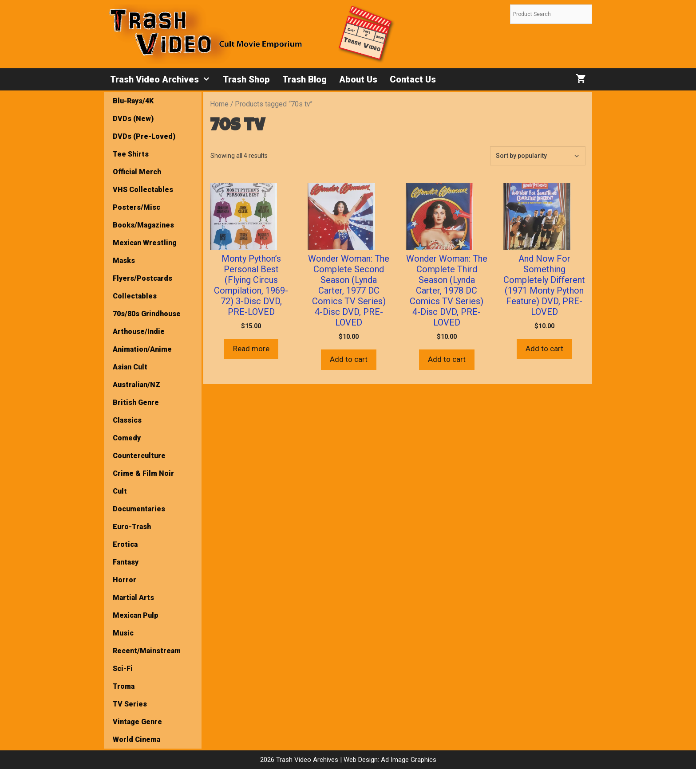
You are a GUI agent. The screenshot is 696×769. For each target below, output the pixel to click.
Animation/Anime (142, 349)
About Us (358, 79)
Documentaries (139, 509)
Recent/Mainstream (147, 651)
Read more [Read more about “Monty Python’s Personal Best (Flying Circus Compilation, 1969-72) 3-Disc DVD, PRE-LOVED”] (251, 348)
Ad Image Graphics (407, 760)
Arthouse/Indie (139, 331)
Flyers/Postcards (142, 278)
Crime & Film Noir (143, 473)
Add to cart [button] (349, 359)
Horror (124, 580)
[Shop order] (537, 155)
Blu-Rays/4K (133, 101)
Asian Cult (130, 367)
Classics (127, 420)
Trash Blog (304, 79)
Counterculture (139, 455)
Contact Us (413, 79)
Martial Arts (133, 597)
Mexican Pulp (135, 615)
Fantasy (125, 562)
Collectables (135, 296)
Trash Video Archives (163, 79)
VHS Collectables (143, 189)
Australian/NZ (136, 385)
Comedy (127, 438)
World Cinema (136, 739)
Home (219, 104)
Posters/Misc (136, 207)
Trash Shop (246, 79)
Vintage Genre (137, 722)
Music (123, 633)
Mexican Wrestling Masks (145, 252)
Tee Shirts (131, 154)
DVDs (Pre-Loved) (144, 136)
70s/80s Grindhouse (147, 314)
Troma (123, 686)
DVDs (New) (133, 118)
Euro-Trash (132, 526)
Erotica (125, 544)
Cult (120, 491)
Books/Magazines (143, 225)
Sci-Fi (123, 668)
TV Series (130, 704)
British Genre (136, 402)
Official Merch (137, 172)
